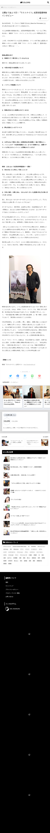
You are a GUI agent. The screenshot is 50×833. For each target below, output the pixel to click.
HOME (25, 825)
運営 (7, 582)
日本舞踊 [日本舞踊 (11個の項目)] (15, 558)
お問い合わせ (9, 597)
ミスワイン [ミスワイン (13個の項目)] (32, 552)
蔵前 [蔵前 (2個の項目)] (34, 561)
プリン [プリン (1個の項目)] (26, 552)
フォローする (25, 816)
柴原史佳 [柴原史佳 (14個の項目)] (34, 558)
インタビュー (14, 382)
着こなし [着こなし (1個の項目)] (16, 561)
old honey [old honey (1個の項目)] (6, 549)
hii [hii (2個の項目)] (28, 546)
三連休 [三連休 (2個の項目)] (30, 555)
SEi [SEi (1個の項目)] (11, 549)
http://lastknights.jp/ (29, 364)
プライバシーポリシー (12, 590)
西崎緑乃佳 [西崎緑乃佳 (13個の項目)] (39, 561)
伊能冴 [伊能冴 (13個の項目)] (35, 555)
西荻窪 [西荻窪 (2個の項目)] (5, 563)
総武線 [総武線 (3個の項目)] (25, 561)
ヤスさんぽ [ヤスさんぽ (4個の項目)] (10, 555)
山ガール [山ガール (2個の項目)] (9, 558)
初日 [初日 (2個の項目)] (43, 555)
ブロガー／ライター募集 (13, 593)
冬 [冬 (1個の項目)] (39, 555)
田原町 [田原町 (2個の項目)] (5, 561)
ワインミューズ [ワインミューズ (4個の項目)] (23, 555)
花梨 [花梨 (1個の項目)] (30, 561)
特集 (17, 828)
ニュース (30, 828)
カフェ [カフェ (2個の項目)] (40, 549)
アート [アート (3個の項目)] (21, 549)
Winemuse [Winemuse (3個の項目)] (16, 549)
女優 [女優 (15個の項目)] (4, 558)
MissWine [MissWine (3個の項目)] (33, 546)
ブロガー (36, 828)
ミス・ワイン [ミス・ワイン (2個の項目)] (39, 552)
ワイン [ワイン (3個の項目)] (16, 555)
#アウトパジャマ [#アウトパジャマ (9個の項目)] (7, 546)
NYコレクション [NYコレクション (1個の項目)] (41, 546)
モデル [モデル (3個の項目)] (5, 555)
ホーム (13, 828)
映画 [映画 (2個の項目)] (24, 558)
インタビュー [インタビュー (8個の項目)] (34, 549)
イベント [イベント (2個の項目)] (27, 549)
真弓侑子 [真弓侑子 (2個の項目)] (10, 561)
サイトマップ (9, 586)
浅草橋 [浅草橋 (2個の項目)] (43, 558)
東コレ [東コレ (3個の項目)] (28, 558)
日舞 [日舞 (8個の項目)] (20, 558)
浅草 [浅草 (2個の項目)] (39, 558)
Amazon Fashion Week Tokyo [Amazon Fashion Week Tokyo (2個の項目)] (19, 546)
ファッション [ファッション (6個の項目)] (20, 552)
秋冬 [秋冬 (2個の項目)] (21, 561)
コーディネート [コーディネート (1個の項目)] (11, 552)
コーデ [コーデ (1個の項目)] (5, 552)
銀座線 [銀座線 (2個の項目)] (9, 563)
